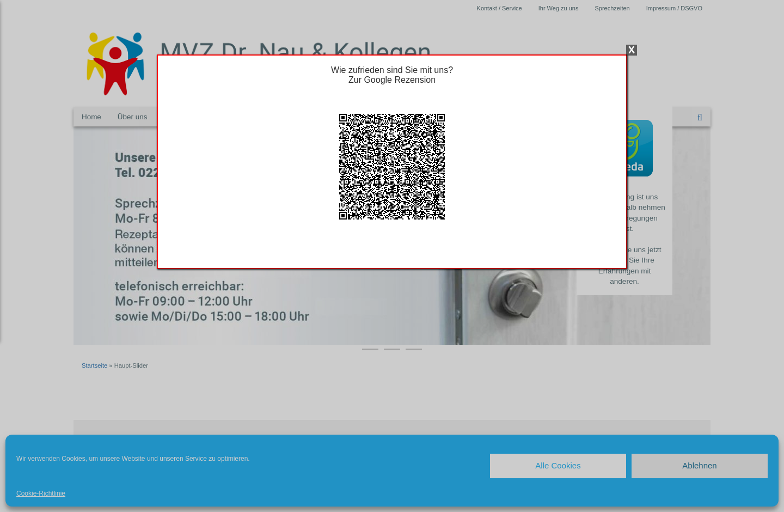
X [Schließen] (631, 50)
